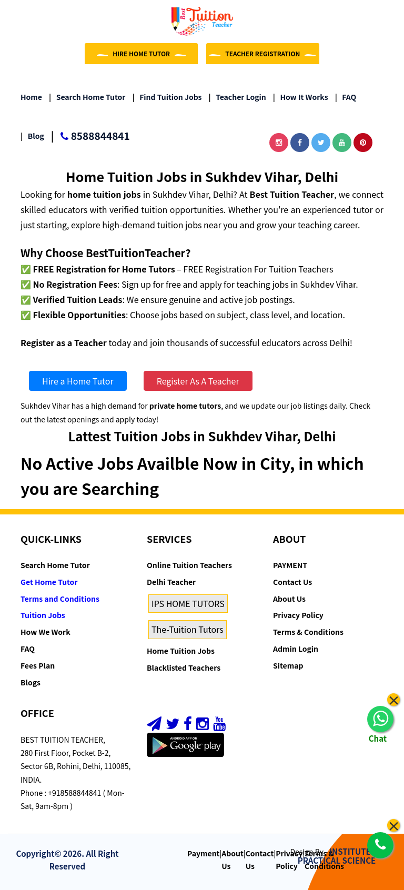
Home (31, 97)
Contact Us (292, 582)
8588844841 (90, 136)
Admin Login (295, 648)
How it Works (300, 97)
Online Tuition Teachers (189, 565)
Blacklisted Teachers (183, 667)
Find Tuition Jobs (166, 97)
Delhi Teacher (171, 582)
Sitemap (288, 665)
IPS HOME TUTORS (188, 603)
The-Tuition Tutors (188, 629)
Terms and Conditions (60, 598)
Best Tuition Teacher (292, 194)
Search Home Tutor (87, 97)
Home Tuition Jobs (181, 650)
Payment (203, 853)
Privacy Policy (298, 615)
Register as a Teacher (64, 342)
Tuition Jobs (43, 615)
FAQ (346, 97)
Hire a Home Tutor (78, 381)
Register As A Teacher (198, 381)
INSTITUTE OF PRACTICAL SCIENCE (340, 856)
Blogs (31, 682)
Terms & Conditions (308, 631)
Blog (32, 135)
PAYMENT (290, 565)
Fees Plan (38, 665)
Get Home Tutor (49, 582)
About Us (289, 598)
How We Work (45, 631)
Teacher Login (237, 97)
